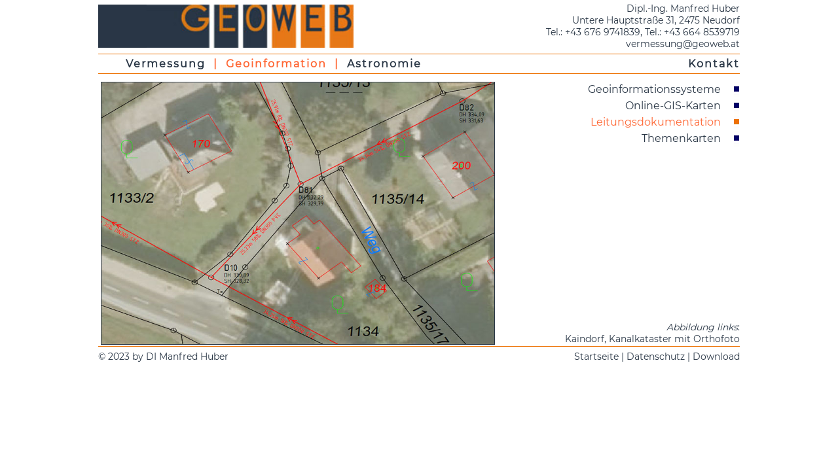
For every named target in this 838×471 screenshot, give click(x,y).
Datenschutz (656, 356)
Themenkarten (681, 138)
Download (716, 356)
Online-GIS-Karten (673, 105)
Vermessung (166, 64)
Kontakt (714, 64)
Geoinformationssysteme (654, 89)
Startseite (596, 356)
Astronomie (384, 64)
